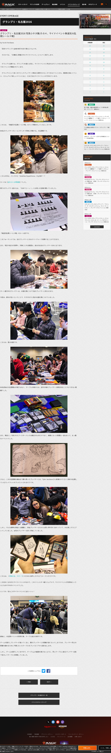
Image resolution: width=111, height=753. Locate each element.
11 (90, 59)
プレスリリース (61, 736)
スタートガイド (22, 4)
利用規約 (29, 734)
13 (90, 52)
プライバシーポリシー (47, 734)
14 (90, 49)
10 (90, 62)
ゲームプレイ (46, 4)
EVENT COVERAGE (10, 9)
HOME (3, 9)
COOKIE (53, 736)
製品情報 (54, 4)
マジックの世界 (34, 4)
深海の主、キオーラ (16, 576)
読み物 (84, 4)
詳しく (101, 751)
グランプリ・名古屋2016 (22, 9)
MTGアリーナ (93, 4)
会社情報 (70, 736)
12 (90, 56)
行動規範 (36, 734)
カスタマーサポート (60, 734)
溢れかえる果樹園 (14, 182)
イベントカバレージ (74, 4)
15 (90, 46)
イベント (62, 4)
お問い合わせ (78, 736)
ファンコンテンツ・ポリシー (76, 734)
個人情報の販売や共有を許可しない (38, 736)
